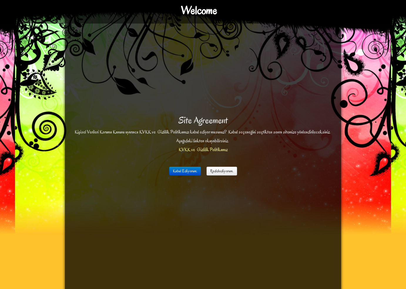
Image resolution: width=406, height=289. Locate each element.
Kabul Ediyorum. (185, 171)
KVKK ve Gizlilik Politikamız (203, 150)
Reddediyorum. (221, 171)
